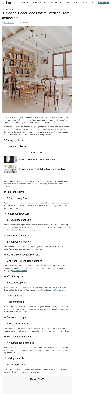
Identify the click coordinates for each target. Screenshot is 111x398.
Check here (54, 122)
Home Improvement (23, 3)
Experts (67, 3)
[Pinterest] (89, 3)
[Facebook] (83, 3)
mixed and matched (19, 271)
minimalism (28, 181)
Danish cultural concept (47, 328)
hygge (32, 328)
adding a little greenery (55, 290)
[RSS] (95, 3)
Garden (50, 3)
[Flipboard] (92, 3)
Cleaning (42, 3)
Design (35, 3)
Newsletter (103, 2)
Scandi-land (18, 117)
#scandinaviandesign (55, 129)
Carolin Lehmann (9, 23)
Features (75, 3)
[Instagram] (86, 3)
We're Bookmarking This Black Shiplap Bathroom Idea (37, 159)
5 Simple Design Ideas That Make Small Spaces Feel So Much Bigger (42, 169)
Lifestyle (58, 3)
